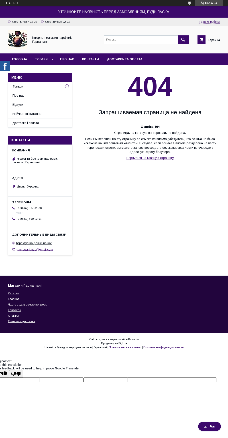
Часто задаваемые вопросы (27, 304)
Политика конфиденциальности (163, 347)
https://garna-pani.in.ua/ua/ (34, 243)
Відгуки (17, 104)
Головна (19, 59)
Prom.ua (133, 339)
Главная (13, 299)
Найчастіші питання (26, 114)
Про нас (67, 59)
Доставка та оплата (124, 59)
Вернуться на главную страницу (150, 158)
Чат (210, 426)
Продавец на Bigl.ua (114, 343)
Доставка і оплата (25, 123)
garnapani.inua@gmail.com (34, 249)
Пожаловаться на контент (125, 347)
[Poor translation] (16, 373)
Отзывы (13, 315)
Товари (41, 59)
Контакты (14, 310)
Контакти (90, 59)
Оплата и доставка (21, 321)
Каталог (13, 293)
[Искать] (183, 39)
